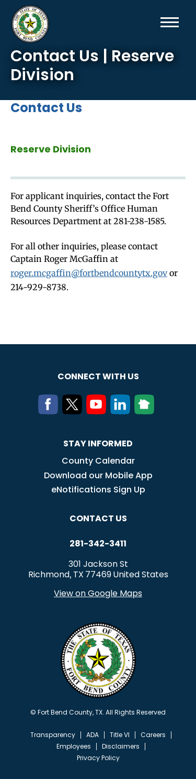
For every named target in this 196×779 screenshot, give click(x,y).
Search (152, 22)
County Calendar (98, 461)
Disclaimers (121, 746)
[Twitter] (74, 411)
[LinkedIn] (122, 411)
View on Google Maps (98, 593)
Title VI (120, 735)
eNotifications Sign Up (98, 490)
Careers (153, 735)
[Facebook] (50, 411)
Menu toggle (169, 22)
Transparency (52, 735)
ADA (92, 735)
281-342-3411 (98, 544)
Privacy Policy (98, 758)
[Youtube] (98, 411)
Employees (73, 746)
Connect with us (98, 376)
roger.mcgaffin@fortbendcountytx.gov (88, 273)
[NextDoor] (146, 411)
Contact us (98, 518)
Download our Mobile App (98, 475)
